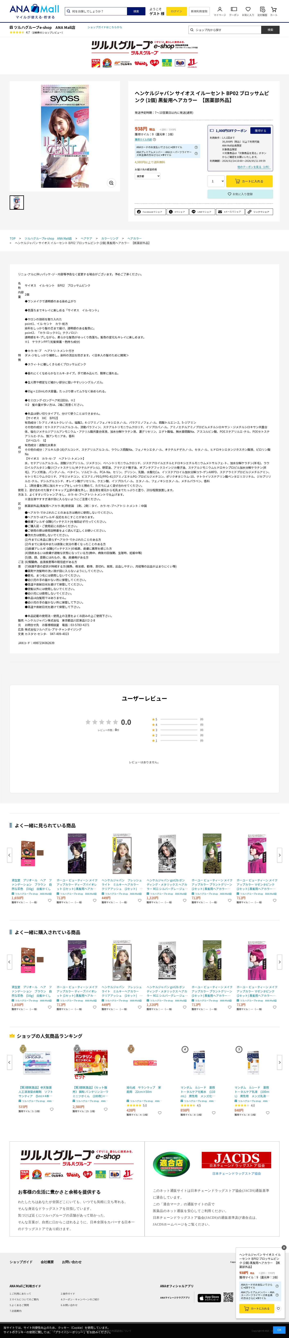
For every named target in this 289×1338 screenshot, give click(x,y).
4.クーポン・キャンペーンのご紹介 (80, 1299)
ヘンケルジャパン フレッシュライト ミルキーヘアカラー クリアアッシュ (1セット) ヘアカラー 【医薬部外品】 (122, 884)
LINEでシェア (204, 211)
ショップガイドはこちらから (105, 27)
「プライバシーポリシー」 (69, 1332)
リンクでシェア (261, 211)
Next (279, 855)
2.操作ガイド (68, 1293)
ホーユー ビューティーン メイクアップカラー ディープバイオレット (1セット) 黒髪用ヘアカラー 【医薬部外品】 (77, 884)
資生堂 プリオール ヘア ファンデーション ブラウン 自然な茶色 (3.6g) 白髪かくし (32, 884)
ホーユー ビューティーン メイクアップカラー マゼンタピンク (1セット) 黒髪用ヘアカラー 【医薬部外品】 (257, 884)
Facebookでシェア (152, 211)
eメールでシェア (232, 211)
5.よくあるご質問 (19, 1305)
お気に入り (248, 15)
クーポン (234, 15)
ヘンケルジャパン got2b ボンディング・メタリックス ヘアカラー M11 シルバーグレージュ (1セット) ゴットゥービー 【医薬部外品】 (167, 884)
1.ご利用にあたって (20, 1293)
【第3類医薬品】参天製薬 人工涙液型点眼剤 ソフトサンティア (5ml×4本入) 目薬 (37, 1091)
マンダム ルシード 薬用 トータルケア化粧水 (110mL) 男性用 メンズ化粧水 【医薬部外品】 (199, 1091)
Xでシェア (180, 211)
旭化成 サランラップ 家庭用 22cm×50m (144, 1089)
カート (274, 15)
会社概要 (47, 1262)
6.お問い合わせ (69, 1305)
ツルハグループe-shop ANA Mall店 (44, 27)
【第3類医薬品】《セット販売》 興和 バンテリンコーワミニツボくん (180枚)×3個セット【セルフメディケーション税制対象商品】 (90, 1091)
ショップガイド (21, 1262)
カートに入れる (260, 1308)
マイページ (220, 15)
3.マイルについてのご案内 (24, 1299)
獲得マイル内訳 (143, 139)
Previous (9, 855)
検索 (136, 11)
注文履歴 (262, 15)
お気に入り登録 (243, 194)
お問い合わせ (72, 1262)
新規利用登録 (199, 11)
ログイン (176, 11)
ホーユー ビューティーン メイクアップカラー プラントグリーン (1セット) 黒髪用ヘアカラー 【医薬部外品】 (212, 884)
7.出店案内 (15, 1310)
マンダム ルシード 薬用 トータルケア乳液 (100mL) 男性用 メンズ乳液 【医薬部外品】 (253, 1091)
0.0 (126, 722)
